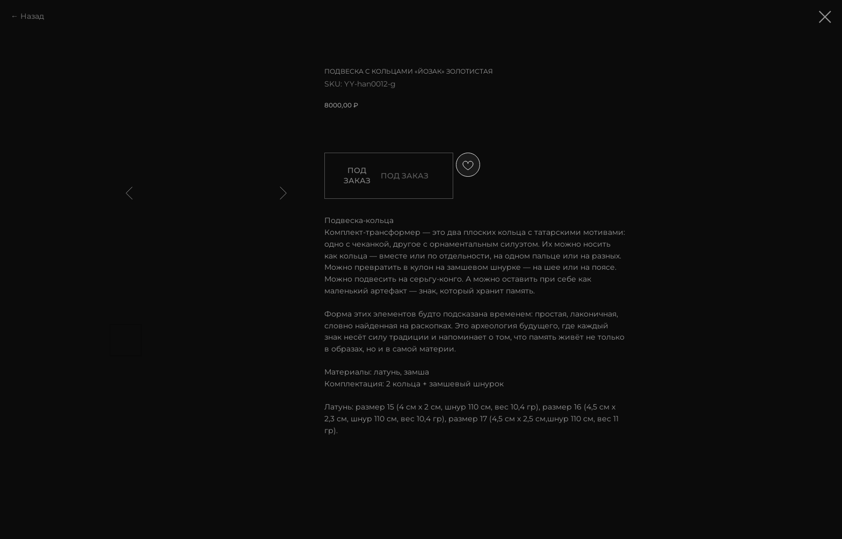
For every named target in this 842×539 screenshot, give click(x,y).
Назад (32, 16)
